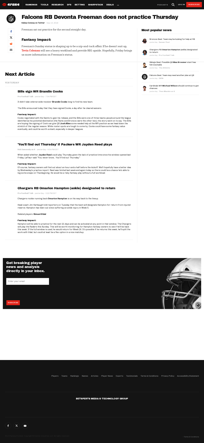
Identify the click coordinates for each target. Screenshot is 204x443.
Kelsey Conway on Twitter (33, 23)
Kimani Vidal (40, 258)
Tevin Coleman (31, 50)
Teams (64, 376)
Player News (107, 376)
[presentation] (27, 336)
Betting (80, 5)
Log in (181, 5)
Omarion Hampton (57, 242)
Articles (94, 376)
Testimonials (132, 376)
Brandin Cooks (59, 146)
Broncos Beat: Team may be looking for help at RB (172, 39)
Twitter (16, 425)
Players (55, 376)
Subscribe (194, 5)
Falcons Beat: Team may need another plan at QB (171, 75)
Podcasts (162, 5)
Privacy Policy (167, 376)
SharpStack (95, 5)
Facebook (8, 425)
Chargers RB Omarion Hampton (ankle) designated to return (66, 232)
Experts (119, 376)
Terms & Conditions (149, 376)
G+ (25, 425)
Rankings (31, 5)
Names (85, 376)
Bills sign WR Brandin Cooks (40, 135)
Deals (110, 5)
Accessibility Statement (188, 376)
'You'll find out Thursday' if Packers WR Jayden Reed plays (65, 188)
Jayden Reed (45, 199)
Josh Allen (65, 168)
